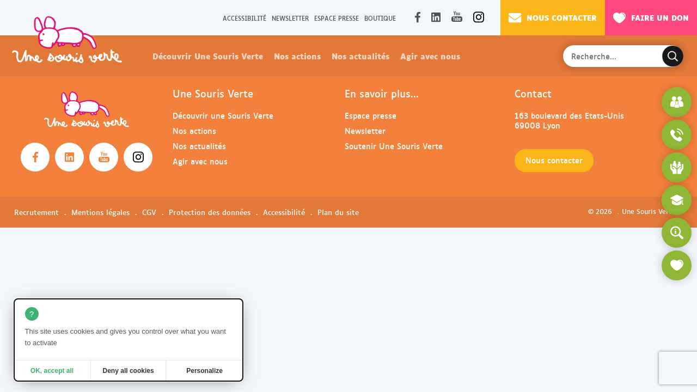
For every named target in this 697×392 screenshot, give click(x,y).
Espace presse (336, 18)
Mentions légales (100, 212)
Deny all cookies (128, 371)
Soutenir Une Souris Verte (394, 145)
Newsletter (290, 18)
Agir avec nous (430, 55)
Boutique (380, 18)
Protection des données (209, 212)
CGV (149, 212)
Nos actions (297, 55)
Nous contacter (553, 17)
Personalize (204, 371)
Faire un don (651, 17)
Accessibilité (244, 18)
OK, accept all (52, 371)
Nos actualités (360, 55)
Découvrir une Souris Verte (223, 115)
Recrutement (36, 212)
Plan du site (338, 212)
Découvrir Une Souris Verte (207, 55)
